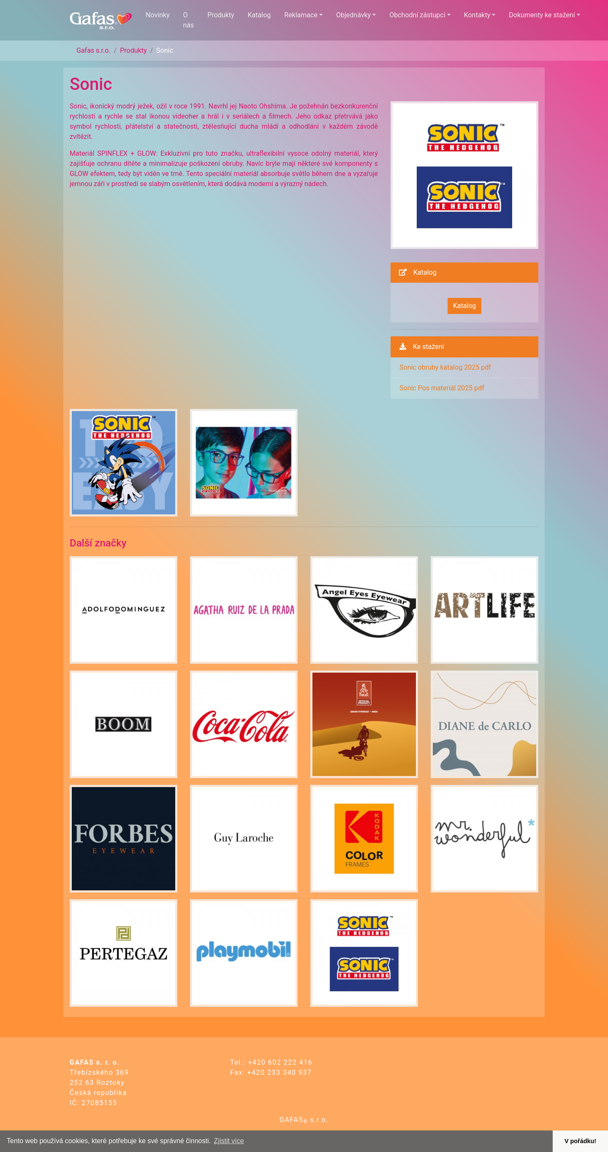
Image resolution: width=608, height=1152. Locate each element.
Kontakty (477, 15)
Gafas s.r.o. (93, 50)
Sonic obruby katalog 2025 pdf (445, 367)
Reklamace (301, 15)
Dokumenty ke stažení (542, 15)
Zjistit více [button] (229, 1140)
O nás (188, 20)
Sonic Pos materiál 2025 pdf (441, 388)
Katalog (259, 15)
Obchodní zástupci (417, 15)
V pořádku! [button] (580, 1141)
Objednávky (353, 15)
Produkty (220, 15)
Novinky (158, 15)
